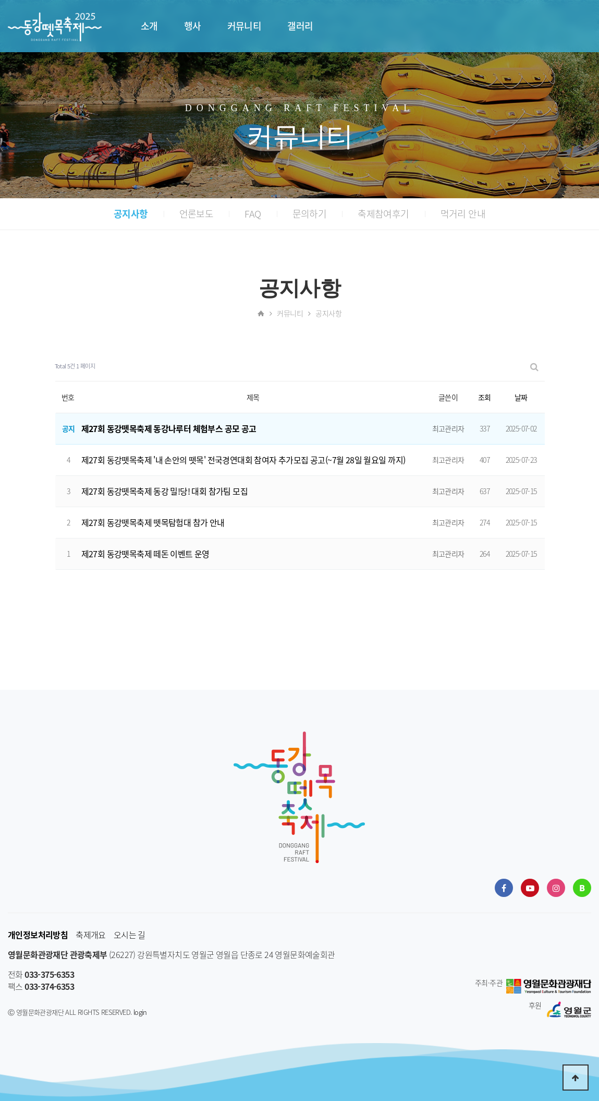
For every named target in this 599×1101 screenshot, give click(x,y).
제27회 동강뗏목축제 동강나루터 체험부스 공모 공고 (168, 428)
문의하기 (309, 214)
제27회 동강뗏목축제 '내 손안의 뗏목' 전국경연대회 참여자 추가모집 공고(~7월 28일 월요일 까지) (243, 459)
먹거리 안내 (463, 214)
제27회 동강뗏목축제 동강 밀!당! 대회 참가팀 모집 (164, 491)
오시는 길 (129, 935)
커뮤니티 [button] (244, 26)
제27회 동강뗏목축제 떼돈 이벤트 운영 (145, 553)
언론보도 (196, 214)
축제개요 (91, 935)
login (140, 1012)
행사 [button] (192, 26)
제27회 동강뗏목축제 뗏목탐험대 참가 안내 (153, 522)
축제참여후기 (383, 214)
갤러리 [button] (300, 26)
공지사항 (131, 214)
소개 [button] (149, 26)
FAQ (253, 214)
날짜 (521, 397)
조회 (484, 397)
